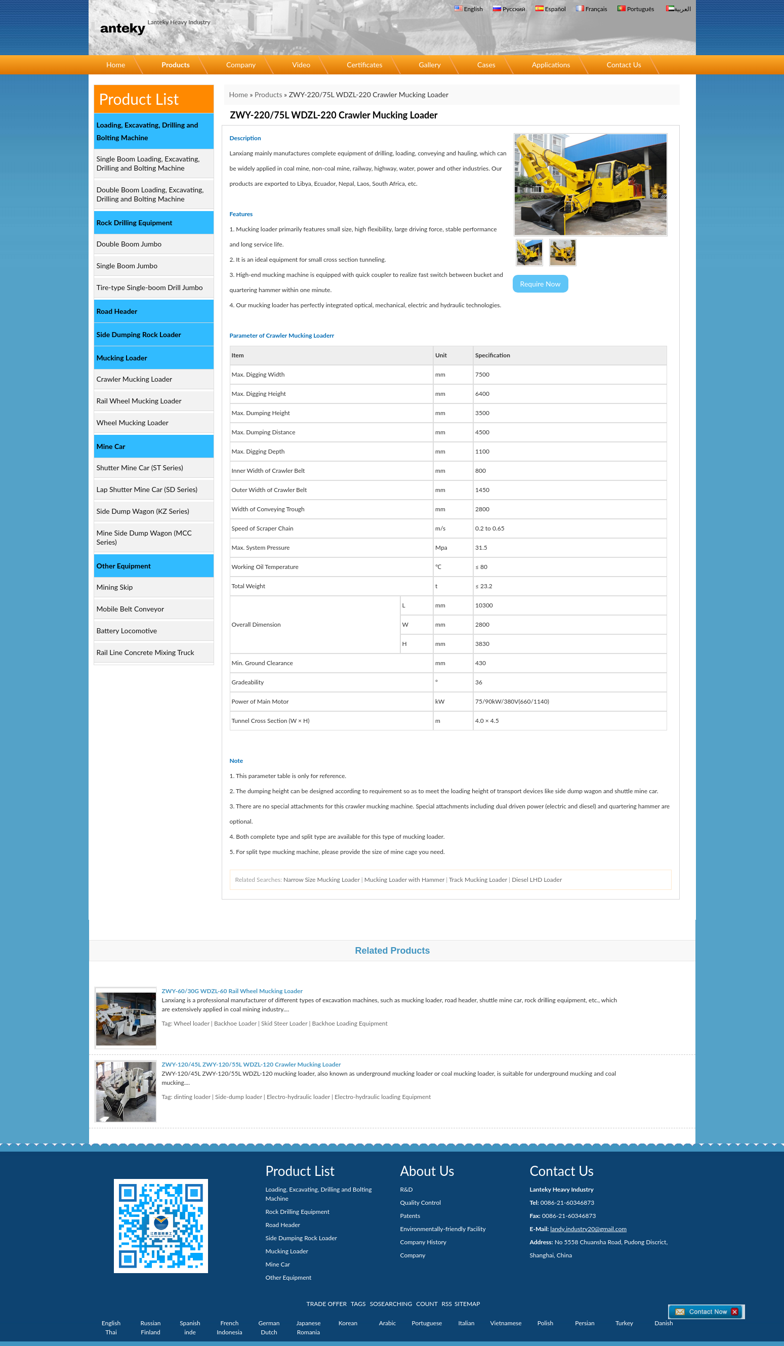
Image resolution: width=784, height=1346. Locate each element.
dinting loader (192, 1096)
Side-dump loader (238, 1096)
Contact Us (624, 64)
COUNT (426, 1304)
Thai (111, 1332)
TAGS (358, 1304)
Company (241, 64)
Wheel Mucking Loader (133, 422)
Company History (423, 1242)
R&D (406, 1189)
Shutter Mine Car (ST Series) (140, 467)
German (269, 1323)
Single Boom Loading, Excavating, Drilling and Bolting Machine (148, 163)
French (230, 1323)
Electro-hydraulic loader (298, 1096)
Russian (151, 1323)
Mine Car (111, 446)
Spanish (190, 1323)
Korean (348, 1323)
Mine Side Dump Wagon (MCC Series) (144, 537)
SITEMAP (467, 1304)
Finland (150, 1332)
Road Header (117, 311)
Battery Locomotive (127, 630)
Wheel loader (191, 1023)
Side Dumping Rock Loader (139, 334)
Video (301, 64)
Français (591, 9)
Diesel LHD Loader (537, 879)
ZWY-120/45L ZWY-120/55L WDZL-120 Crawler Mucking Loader (251, 1064)
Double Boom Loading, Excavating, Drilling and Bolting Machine (150, 194)
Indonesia (229, 1332)
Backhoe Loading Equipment (349, 1023)
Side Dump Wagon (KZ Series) (143, 511)
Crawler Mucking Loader (135, 379)
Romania (308, 1332)
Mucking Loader (122, 357)
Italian (467, 1323)
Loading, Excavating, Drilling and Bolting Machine (147, 131)
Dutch (269, 1332)
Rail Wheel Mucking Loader (139, 400)
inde (190, 1332)
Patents (410, 1215)
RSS (447, 1304)
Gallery (430, 64)
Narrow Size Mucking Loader (321, 879)
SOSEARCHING (391, 1304)
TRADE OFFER (327, 1304)
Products (175, 64)
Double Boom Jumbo (129, 243)
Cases (486, 64)
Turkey (624, 1323)
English (469, 9)
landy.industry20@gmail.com (588, 1229)
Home (115, 64)
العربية (678, 9)
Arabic (387, 1323)
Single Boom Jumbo (127, 265)
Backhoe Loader (235, 1023)
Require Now (540, 283)
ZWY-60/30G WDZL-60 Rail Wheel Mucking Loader (232, 991)
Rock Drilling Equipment (135, 222)
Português (635, 9)
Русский (509, 9)
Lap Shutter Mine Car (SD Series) (147, 489)
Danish (663, 1323)
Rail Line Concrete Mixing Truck (145, 652)
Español (550, 9)
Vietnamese (506, 1323)
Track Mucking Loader (478, 879)
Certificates (364, 64)
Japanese (308, 1323)
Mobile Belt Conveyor (130, 608)
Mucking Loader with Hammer (404, 879)
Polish (545, 1323)
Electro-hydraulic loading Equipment (383, 1096)
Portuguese (427, 1323)
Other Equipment (124, 565)
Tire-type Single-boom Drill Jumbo (150, 287)
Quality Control (420, 1202)
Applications (551, 64)
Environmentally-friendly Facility (443, 1229)
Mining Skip (115, 587)
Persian (584, 1323)
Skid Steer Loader (284, 1023)
